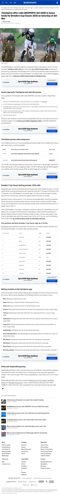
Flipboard (23, 474)
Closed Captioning (46, 453)
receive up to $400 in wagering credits (29, 121)
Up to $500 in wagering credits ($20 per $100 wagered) (25, 153)
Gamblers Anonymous (16, 383)
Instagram (24, 466)
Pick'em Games (6, 445)
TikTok (23, 464)
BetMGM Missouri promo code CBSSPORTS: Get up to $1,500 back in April (27, 406)
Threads (23, 472)
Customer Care (6, 464)
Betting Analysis (6, 451)
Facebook (24, 468)
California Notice (45, 456)
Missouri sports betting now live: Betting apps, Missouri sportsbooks (27, 433)
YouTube (23, 462)
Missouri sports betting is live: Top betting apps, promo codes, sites (26, 426)
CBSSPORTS (52, 160)
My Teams (43, 466)
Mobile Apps (5, 456)
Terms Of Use (44, 445)
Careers (23, 447)
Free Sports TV (6, 449)
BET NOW (48, 237)
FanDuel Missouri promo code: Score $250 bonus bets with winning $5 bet (28, 413)
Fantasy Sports (6, 447)
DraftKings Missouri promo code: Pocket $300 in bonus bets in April (26, 420)
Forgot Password (45, 468)
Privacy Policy (44, 447)
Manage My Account (46, 462)
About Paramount (26, 449)
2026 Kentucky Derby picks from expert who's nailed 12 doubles (25, 400)
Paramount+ (24, 451)
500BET (51, 153)
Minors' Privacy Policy (47, 449)
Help (3, 462)
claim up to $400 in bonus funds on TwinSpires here (29, 76)
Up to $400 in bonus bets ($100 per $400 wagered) (24, 160)
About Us (23, 445)
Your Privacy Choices (46, 451)
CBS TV (23, 453)
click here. (44, 101)
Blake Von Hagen (6, 21)
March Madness (6, 453)
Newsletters (44, 464)
